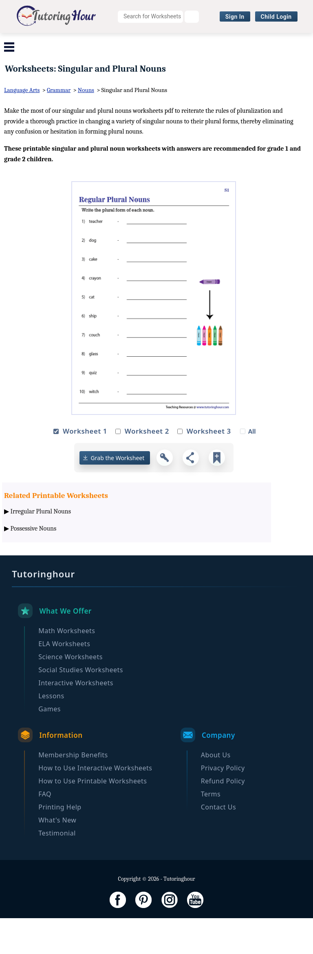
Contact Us (218, 842)
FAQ (44, 829)
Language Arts (22, 125)
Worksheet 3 (209, 467)
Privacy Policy (223, 803)
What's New (57, 855)
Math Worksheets (38, 43)
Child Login (276, 16)
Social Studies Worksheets (260, 43)
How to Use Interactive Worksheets (95, 803)
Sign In (235, 16)
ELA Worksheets (104, 43)
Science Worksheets (174, 43)
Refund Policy (223, 816)
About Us (216, 790)
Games (49, 744)
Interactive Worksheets (87, 59)
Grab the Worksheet (118, 493)
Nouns (86, 125)
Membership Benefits (73, 790)
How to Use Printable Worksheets (92, 816)
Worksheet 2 (147, 467)
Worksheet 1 (85, 467)
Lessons (51, 731)
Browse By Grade (163, 59)
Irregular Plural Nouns (41, 547)
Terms (211, 829)
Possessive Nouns (34, 564)
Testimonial (57, 868)
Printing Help (59, 842)
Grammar (59, 125)
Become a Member (232, 59)
